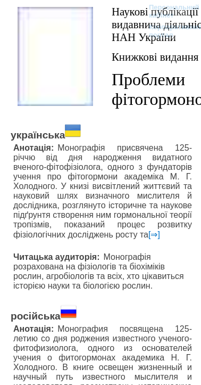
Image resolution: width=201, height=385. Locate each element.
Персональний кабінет (169, 11)
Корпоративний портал (169, 31)
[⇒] (154, 234)
